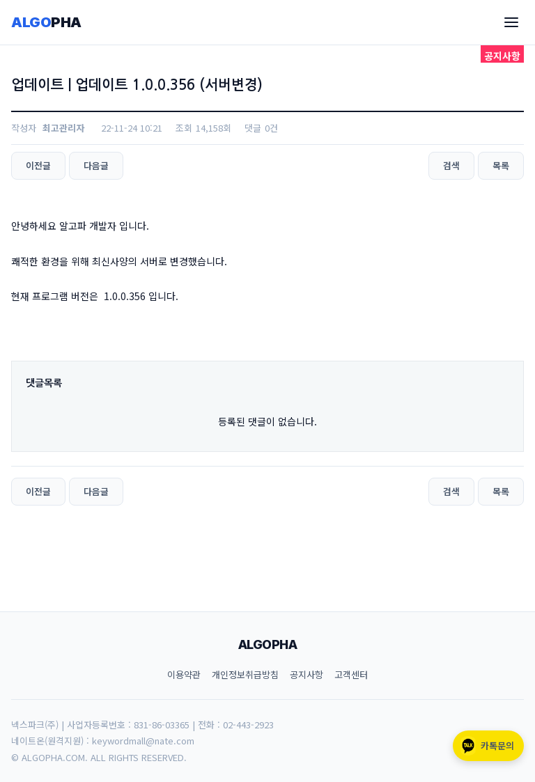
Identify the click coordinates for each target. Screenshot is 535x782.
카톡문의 (486, 746)
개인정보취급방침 (245, 674)
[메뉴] (511, 22)
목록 (501, 165)
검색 (451, 165)
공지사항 (306, 674)
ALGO (46, 22)
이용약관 (184, 674)
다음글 (96, 165)
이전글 (38, 165)
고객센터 (351, 674)
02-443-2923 (248, 724)
